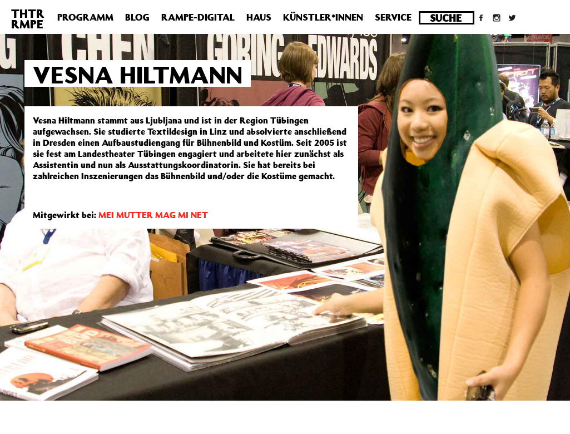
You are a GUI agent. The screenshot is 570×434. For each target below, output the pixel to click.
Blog (137, 17)
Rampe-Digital (198, 17)
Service (393, 17)
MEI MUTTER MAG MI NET (153, 214)
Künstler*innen (323, 17)
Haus (258, 17)
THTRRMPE (27, 19)
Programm (85, 17)
